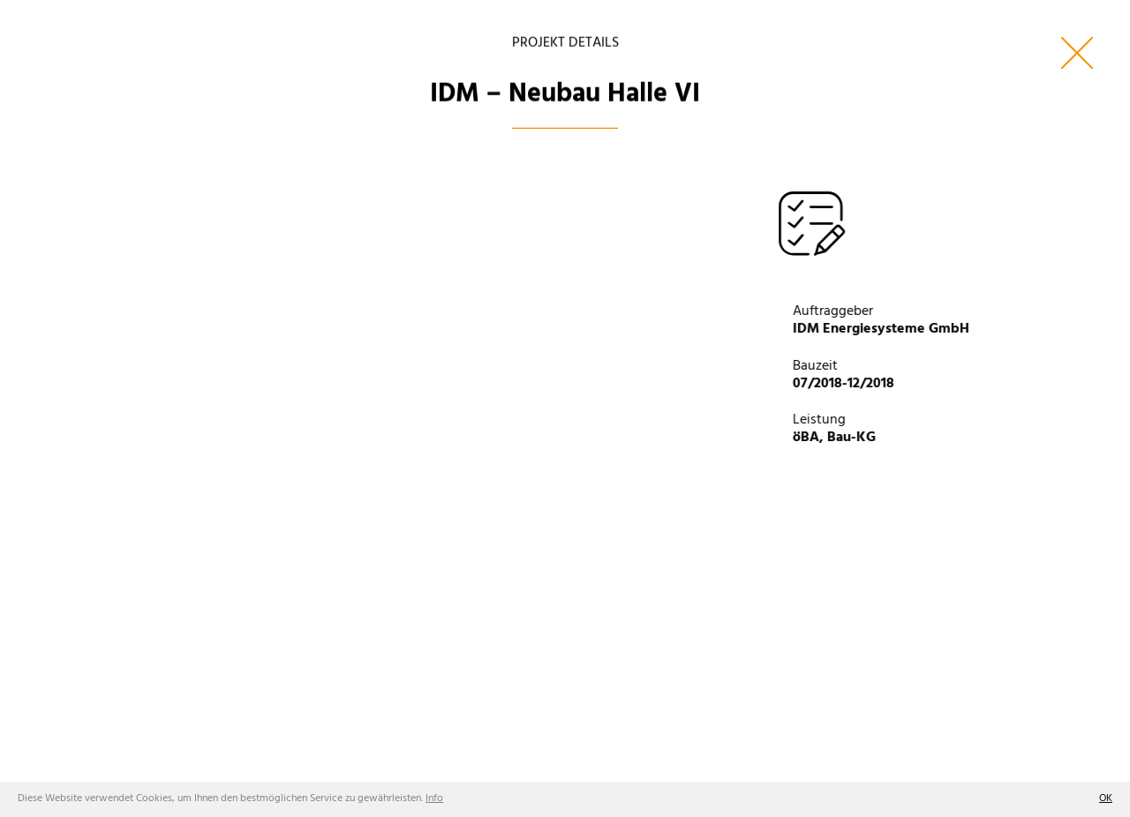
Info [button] (434, 798)
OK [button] (1105, 798)
